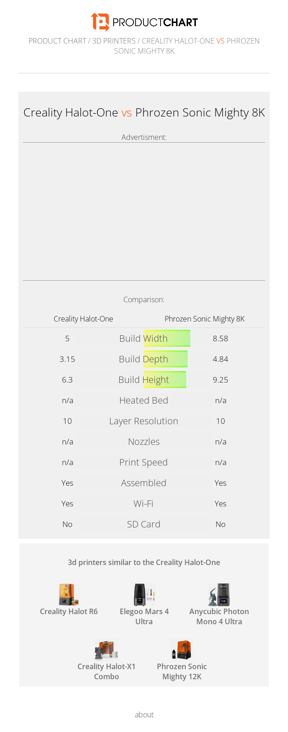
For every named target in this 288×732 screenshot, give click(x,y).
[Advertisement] (144, 211)
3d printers (114, 41)
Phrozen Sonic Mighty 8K (204, 319)
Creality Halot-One (83, 319)
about (144, 715)
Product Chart (57, 41)
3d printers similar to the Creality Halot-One (144, 562)
